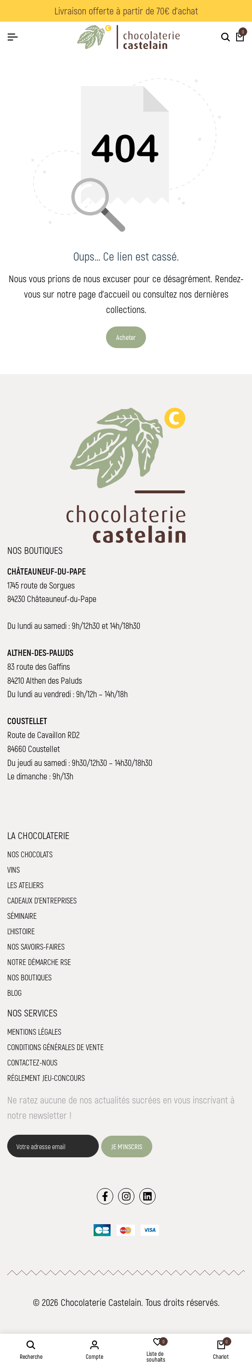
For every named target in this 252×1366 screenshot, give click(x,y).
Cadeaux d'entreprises (42, 900)
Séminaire (22, 915)
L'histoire (21, 931)
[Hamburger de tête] (12, 36)
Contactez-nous (32, 1062)
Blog (14, 992)
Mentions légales (34, 1031)
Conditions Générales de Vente (55, 1047)
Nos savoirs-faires (36, 946)
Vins (13, 869)
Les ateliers (25, 885)
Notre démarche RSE (39, 961)
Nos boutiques (29, 977)
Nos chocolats (30, 854)
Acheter (126, 337)
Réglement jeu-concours (46, 1077)
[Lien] (105, 1196)
